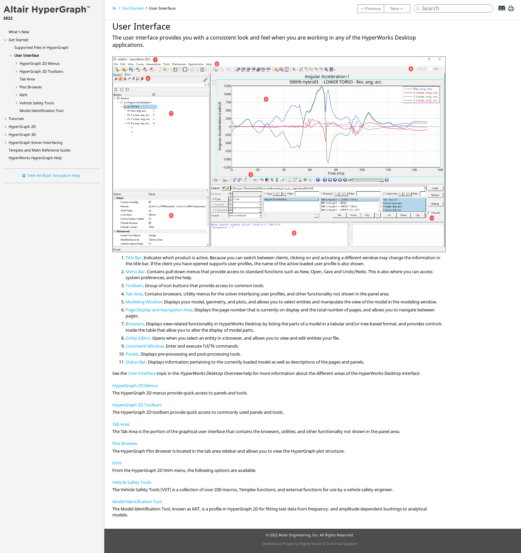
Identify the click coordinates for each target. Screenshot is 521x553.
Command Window (145, 346)
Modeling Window (144, 302)
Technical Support (342, 543)
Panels (132, 354)
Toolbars (41, 71)
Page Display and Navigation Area (159, 310)
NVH (23, 94)
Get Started (18, 39)
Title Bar (134, 258)
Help (35, 157)
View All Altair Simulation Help (54, 175)
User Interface (26, 55)
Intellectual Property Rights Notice (292, 543)
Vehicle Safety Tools (37, 102)
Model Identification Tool (41, 110)
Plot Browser (125, 443)
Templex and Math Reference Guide (39, 150)
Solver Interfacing (35, 142)
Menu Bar (135, 272)
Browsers (135, 324)
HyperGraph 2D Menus (135, 385)
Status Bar (136, 362)
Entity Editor (138, 338)
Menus (39, 63)
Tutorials (16, 118)
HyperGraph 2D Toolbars (136, 405)
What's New (19, 31)
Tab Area (27, 78)
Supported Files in (41, 47)
